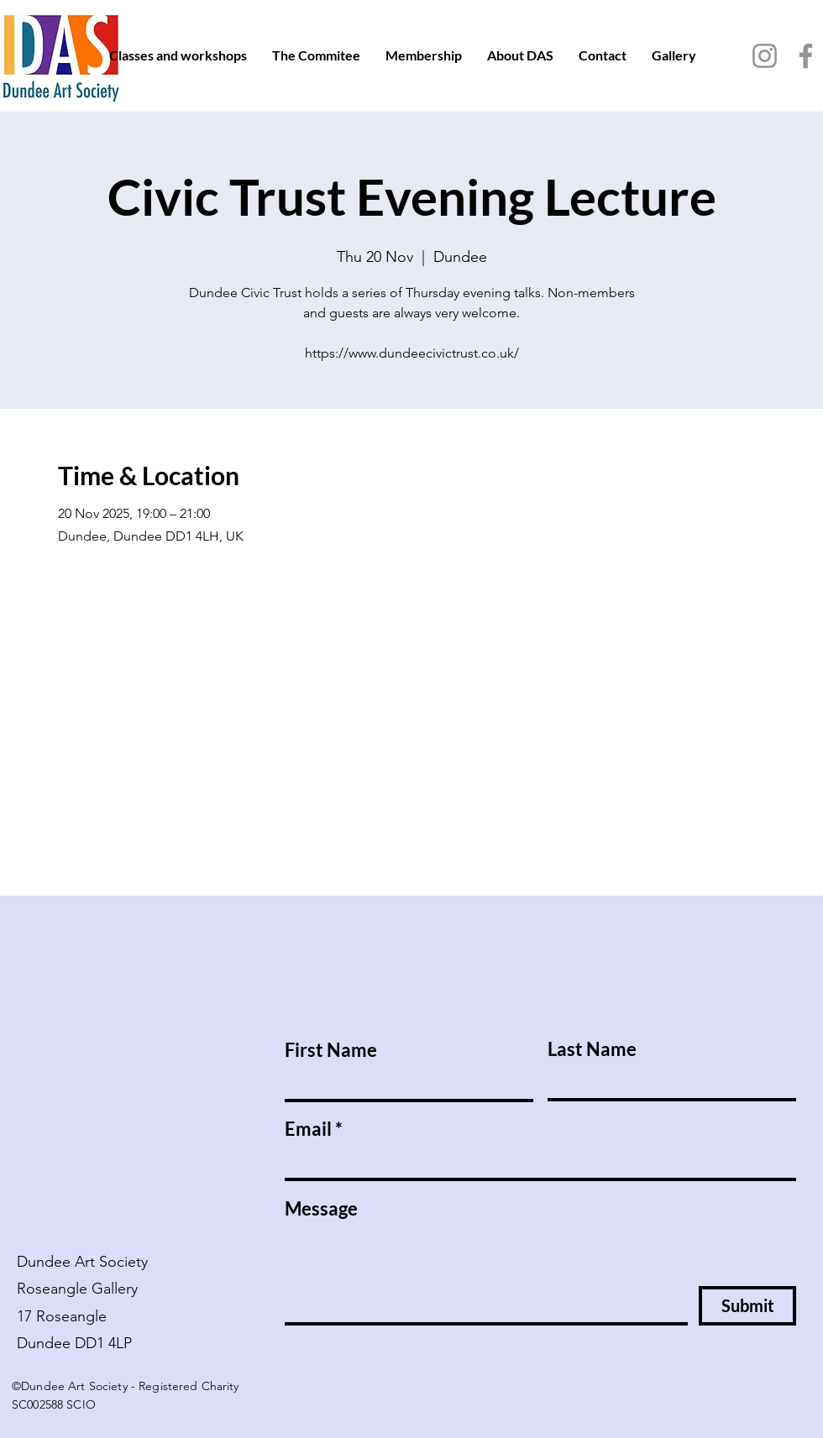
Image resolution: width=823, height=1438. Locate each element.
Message (321, 1209)
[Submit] (747, 1306)
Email (308, 1129)
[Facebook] (805, 55)
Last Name (592, 1049)
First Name (331, 1050)
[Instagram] (764, 55)
